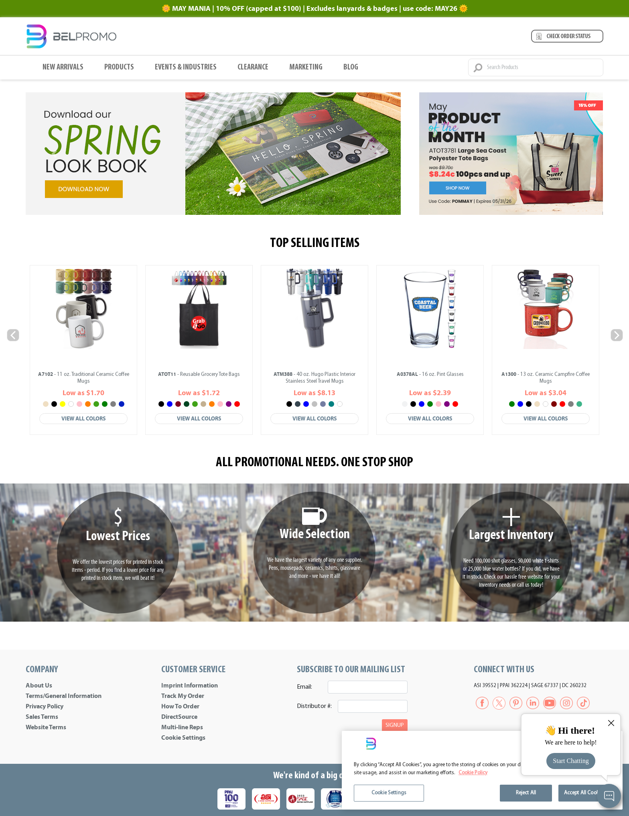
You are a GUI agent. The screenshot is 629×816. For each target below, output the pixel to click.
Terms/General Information (63, 696)
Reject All (526, 793)
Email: (304, 687)
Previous (12, 334)
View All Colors (83, 418)
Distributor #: (314, 706)
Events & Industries (186, 67)
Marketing (306, 67)
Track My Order (182, 696)
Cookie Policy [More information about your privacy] (473, 772)
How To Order (180, 706)
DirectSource (179, 716)
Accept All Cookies (584, 793)
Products (119, 67)
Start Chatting (570, 760)
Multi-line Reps (182, 727)
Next (616, 334)
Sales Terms (42, 716)
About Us (39, 685)
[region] (482, 770)
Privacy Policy (44, 706)
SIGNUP (395, 725)
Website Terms (46, 727)
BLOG (350, 67)
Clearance (252, 67)
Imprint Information (189, 685)
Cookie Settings (183, 737)
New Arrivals (63, 67)
